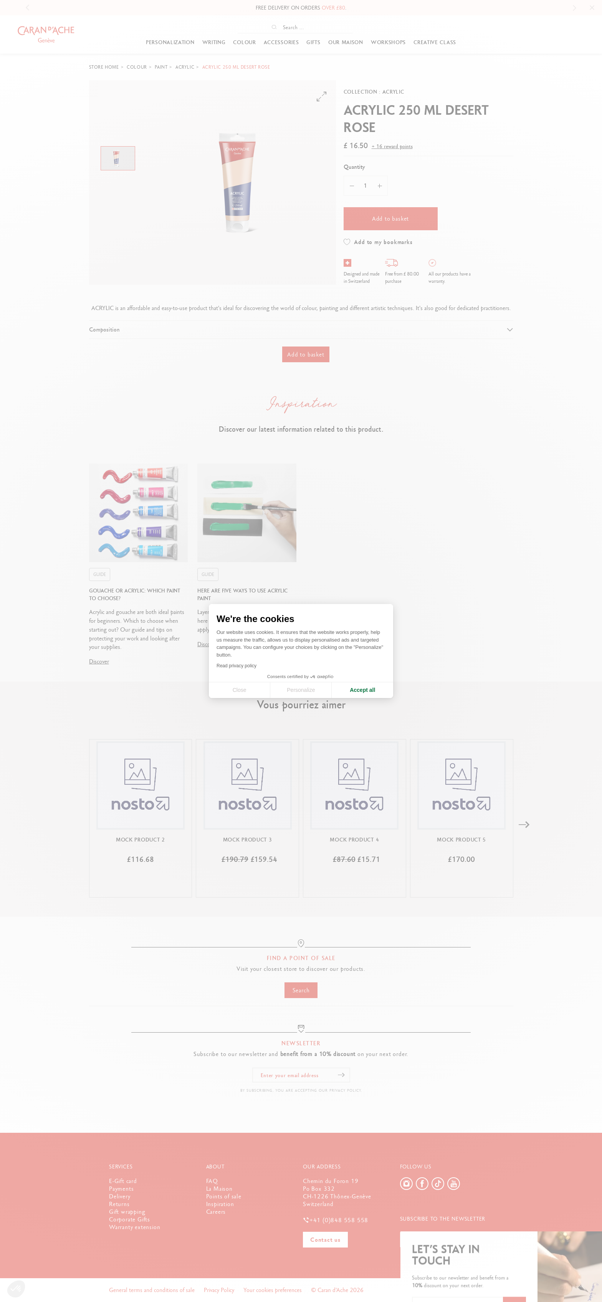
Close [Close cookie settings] (239, 690)
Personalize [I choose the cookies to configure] (301, 690)
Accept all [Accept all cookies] (362, 690)
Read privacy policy (236, 665)
